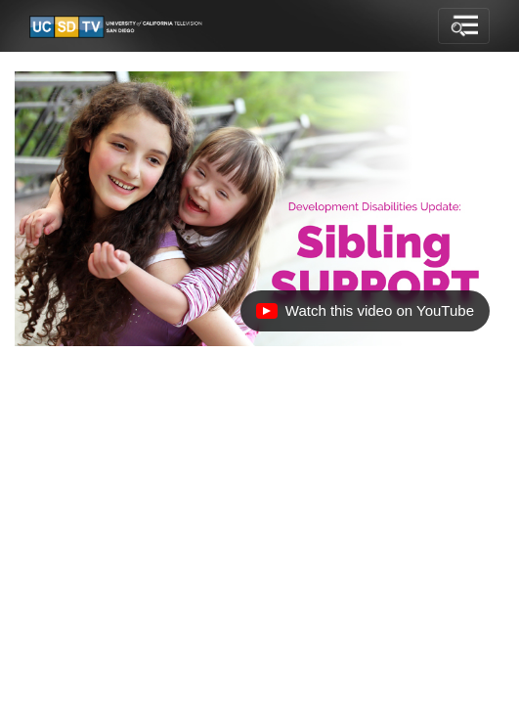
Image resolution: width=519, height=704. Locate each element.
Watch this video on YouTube (364, 316)
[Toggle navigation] (464, 26)
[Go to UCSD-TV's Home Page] (117, 26)
